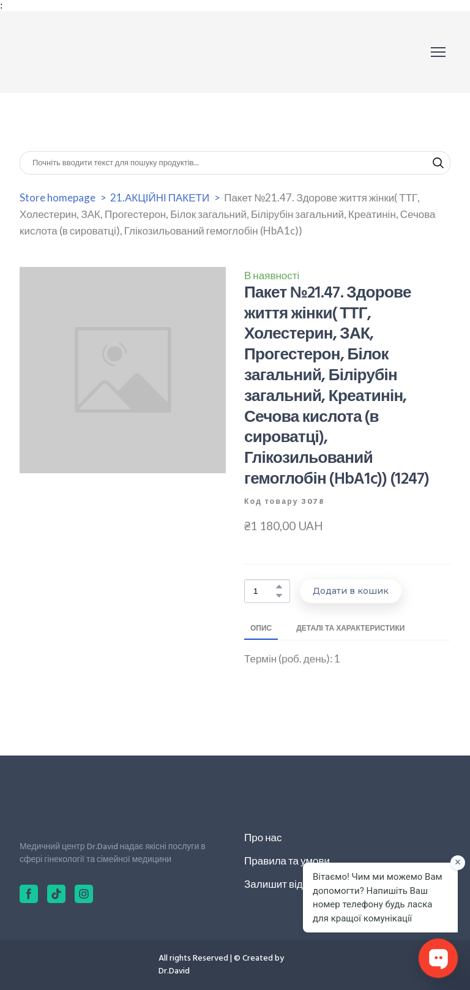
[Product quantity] (264, 591)
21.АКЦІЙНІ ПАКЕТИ (159, 197)
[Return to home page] (74, 52)
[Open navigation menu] (438, 52)
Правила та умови (287, 860)
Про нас (263, 837)
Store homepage (57, 197)
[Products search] (235, 162)
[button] (438, 163)
